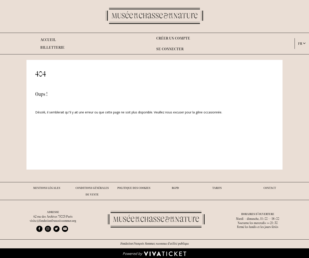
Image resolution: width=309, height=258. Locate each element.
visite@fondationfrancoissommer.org (53, 221)
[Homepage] (154, 15)
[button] (302, 43)
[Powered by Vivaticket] (154, 253)
